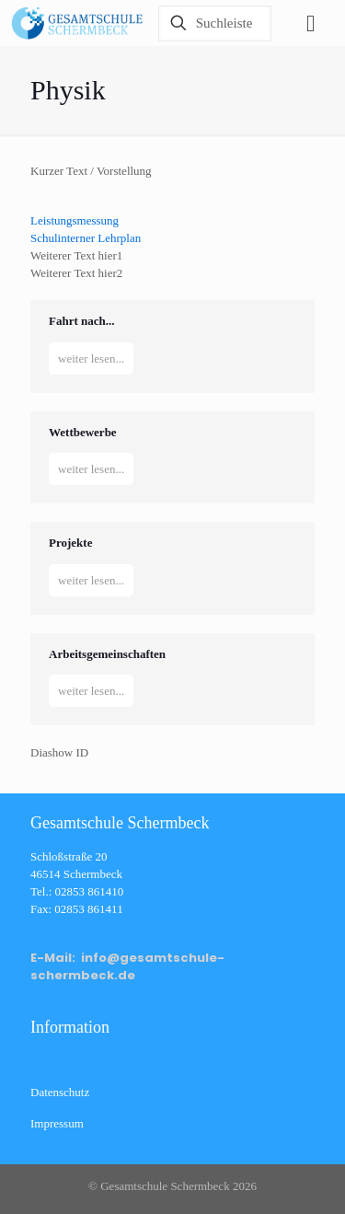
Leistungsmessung (74, 220)
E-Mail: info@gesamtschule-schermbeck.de (127, 966)
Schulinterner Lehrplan (85, 238)
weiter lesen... (91, 358)
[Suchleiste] (214, 23)
